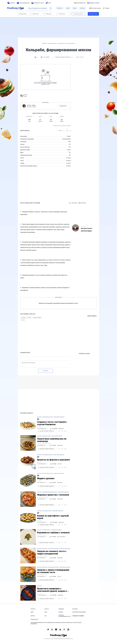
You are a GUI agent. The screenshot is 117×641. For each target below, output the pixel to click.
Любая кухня (51, 13)
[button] (82, 203)
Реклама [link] (60, 612)
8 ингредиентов (42, 482)
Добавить (93, 3)
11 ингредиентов (42, 428)
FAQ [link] (45, 615)
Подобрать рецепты (93, 13)
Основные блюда (24, 13)
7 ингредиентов (42, 445)
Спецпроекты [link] (34, 619)
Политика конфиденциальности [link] (64, 616)
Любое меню (65, 13)
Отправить (45, 370)
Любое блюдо (38, 13)
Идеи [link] (32, 612)
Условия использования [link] (79, 612)
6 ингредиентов (42, 557)
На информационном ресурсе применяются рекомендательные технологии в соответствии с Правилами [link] (56, 623)
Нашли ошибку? (92, 315)
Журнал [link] (33, 615)
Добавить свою (45, 84)
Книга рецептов (80, 3)
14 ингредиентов (42, 463)
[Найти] (50, 8)
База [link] (46, 612)
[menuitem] (11, 3)
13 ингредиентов (42, 522)
